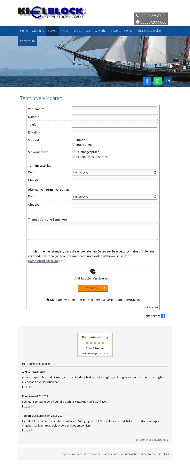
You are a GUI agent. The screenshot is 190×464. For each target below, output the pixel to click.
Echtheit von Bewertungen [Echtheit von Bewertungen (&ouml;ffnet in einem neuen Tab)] (154, 439)
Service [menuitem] (52, 31)
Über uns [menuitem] (38, 31)
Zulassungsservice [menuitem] (149, 31)
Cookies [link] (164, 454)
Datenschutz (110, 454)
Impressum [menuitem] (27, 41)
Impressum (68, 454)
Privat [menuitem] (64, 31)
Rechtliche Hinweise (89, 454)
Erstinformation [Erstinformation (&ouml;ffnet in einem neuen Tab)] (129, 454)
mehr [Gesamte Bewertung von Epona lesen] (27, 406)
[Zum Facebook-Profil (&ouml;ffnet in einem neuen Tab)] (147, 81)
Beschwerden (149, 454)
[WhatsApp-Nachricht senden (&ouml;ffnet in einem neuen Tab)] (157, 81)
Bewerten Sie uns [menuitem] (122, 31)
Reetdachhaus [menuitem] (81, 31)
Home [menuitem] (24, 31)
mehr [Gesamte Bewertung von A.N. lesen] (27, 386)
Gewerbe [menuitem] (100, 31)
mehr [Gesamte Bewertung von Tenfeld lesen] (27, 430)
